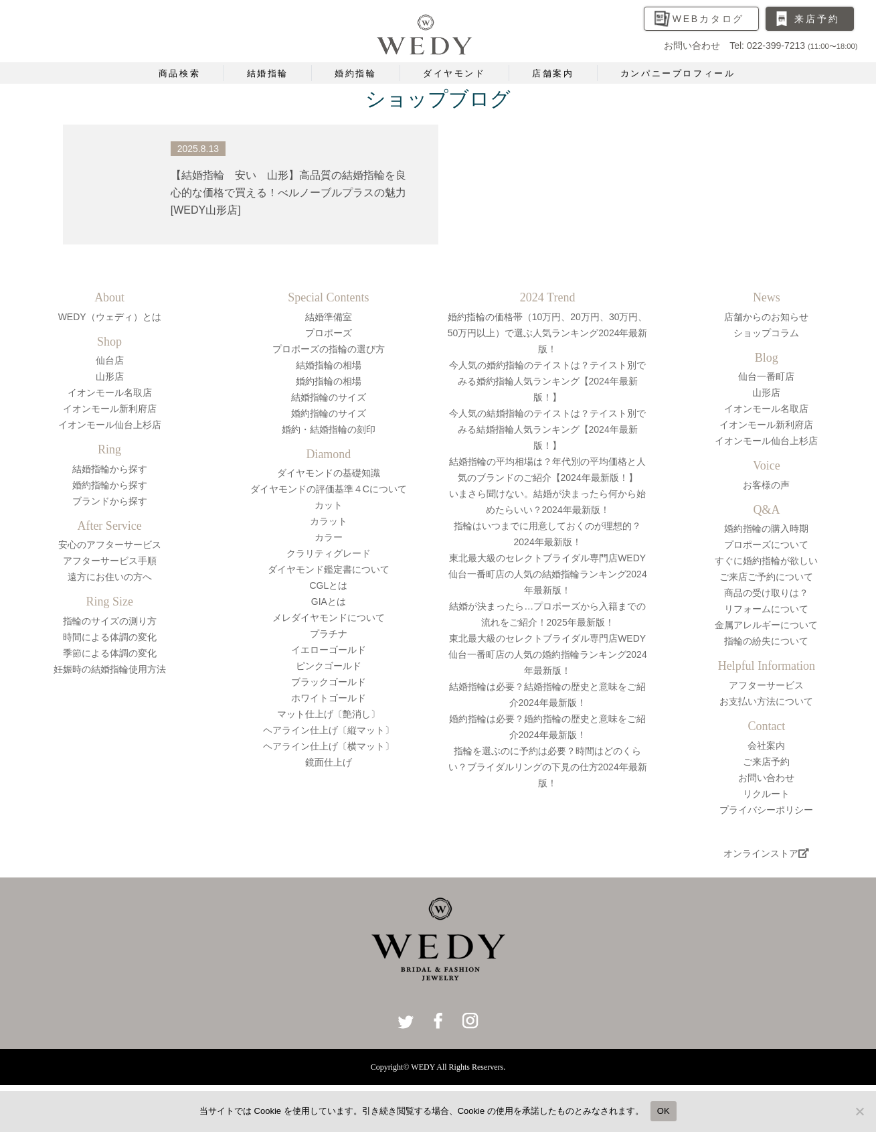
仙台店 (110, 360)
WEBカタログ (709, 18)
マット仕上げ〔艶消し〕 (328, 714)
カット (329, 505)
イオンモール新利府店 (110, 408)
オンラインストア (766, 853)
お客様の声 (766, 485)
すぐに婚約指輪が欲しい (766, 560)
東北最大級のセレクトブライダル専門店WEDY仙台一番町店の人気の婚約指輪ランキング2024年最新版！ (547, 654)
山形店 (110, 376)
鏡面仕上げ (328, 762)
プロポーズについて (766, 544)
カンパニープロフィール (677, 73)
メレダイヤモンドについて (328, 617)
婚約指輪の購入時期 (766, 528)
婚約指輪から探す (109, 485)
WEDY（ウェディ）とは (109, 316)
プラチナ (328, 633)
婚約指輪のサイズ (328, 413)
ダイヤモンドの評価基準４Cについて (328, 489)
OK (663, 1111)
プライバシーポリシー (766, 809)
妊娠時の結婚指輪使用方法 (110, 669)
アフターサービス (766, 685)
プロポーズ (328, 333)
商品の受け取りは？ (766, 592)
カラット (328, 521)
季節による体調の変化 (110, 653)
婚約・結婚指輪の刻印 (328, 429)
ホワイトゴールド (328, 698)
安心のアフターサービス (109, 544)
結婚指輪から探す (109, 469)
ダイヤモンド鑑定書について (328, 569)
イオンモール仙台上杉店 (109, 424)
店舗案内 (553, 73)
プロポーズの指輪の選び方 (328, 349)
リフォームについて (766, 609)
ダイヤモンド (454, 73)
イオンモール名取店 (110, 392)
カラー (329, 537)
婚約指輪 (355, 73)
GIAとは (328, 601)
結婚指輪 (267, 73)
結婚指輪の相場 (328, 365)
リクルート (766, 793)
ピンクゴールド (328, 665)
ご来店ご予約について (766, 576)
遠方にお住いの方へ (110, 576)
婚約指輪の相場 (328, 381)
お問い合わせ (766, 777)
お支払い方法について (766, 701)
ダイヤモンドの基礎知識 (328, 473)
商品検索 (179, 73)
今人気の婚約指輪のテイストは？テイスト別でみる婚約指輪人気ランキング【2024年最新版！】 (547, 381)
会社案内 (766, 745)
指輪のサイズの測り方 (110, 621)
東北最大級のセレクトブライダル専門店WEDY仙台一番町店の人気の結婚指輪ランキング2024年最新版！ (547, 574)
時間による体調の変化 (110, 637)
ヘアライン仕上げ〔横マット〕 (328, 746)
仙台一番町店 (766, 376)
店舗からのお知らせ (766, 316)
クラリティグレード (328, 553)
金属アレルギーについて (766, 625)
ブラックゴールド (328, 682)
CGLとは (328, 585)
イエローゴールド (328, 649)
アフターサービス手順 (110, 560)
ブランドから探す (109, 501)
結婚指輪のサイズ (328, 397)
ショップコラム (766, 333)
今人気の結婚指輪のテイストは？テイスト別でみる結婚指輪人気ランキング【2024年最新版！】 (547, 429)
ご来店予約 (766, 761)
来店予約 (816, 18)
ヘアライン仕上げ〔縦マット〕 (328, 730)
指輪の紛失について (766, 641)
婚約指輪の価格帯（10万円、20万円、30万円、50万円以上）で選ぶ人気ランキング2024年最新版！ (548, 332)
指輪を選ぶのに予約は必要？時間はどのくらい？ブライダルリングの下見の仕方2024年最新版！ (547, 767)
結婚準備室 (328, 316)
